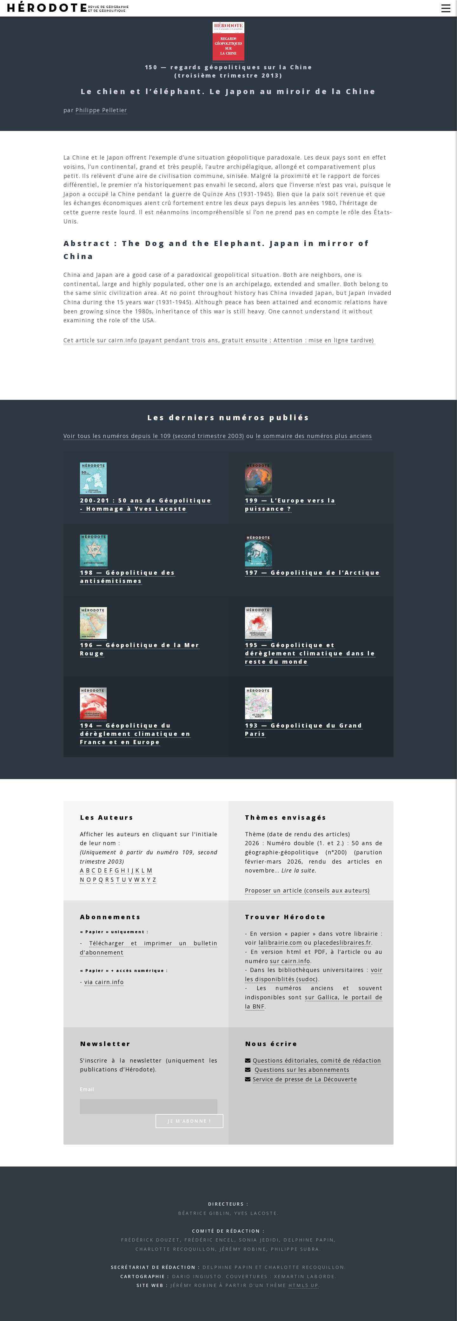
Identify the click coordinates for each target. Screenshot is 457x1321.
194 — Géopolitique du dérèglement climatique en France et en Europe (135, 729)
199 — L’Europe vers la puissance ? (290, 500)
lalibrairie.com (280, 942)
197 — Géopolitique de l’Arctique (312, 568)
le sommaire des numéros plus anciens (314, 436)
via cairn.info (104, 982)
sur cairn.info (290, 961)
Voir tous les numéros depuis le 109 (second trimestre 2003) (153, 436)
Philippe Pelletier (101, 110)
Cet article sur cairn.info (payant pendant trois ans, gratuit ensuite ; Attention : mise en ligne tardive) (218, 340)
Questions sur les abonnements (302, 1069)
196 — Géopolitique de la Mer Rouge (140, 645)
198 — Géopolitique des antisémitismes (127, 572)
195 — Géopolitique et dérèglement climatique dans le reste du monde (310, 649)
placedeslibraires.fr (342, 942)
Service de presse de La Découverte (305, 1079)
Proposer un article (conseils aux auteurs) (307, 890)
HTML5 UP (303, 1285)
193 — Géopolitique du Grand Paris (304, 725)
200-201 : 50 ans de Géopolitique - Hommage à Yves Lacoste (146, 500)
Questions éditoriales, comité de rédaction (317, 1060)
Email (87, 1089)
